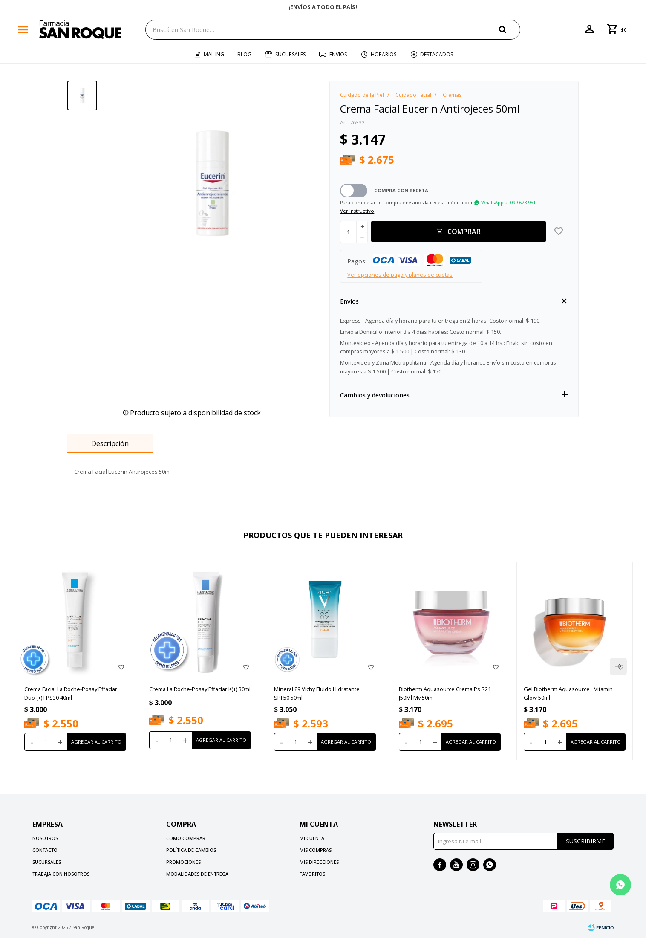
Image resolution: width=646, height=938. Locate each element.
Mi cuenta (312, 838)
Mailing (214, 54)
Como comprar (185, 838)
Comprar (464, 231)
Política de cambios (191, 850)
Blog (244, 54)
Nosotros (45, 838)
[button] (509, 29)
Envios (338, 54)
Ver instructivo (357, 211)
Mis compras (316, 850)
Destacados (436, 54)
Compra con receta (401, 190)
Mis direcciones (319, 862)
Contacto (45, 850)
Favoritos (312, 874)
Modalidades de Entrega (197, 874)
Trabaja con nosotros (60, 874)
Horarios (383, 54)
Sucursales (290, 54)
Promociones (183, 862)
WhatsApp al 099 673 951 (508, 202)
